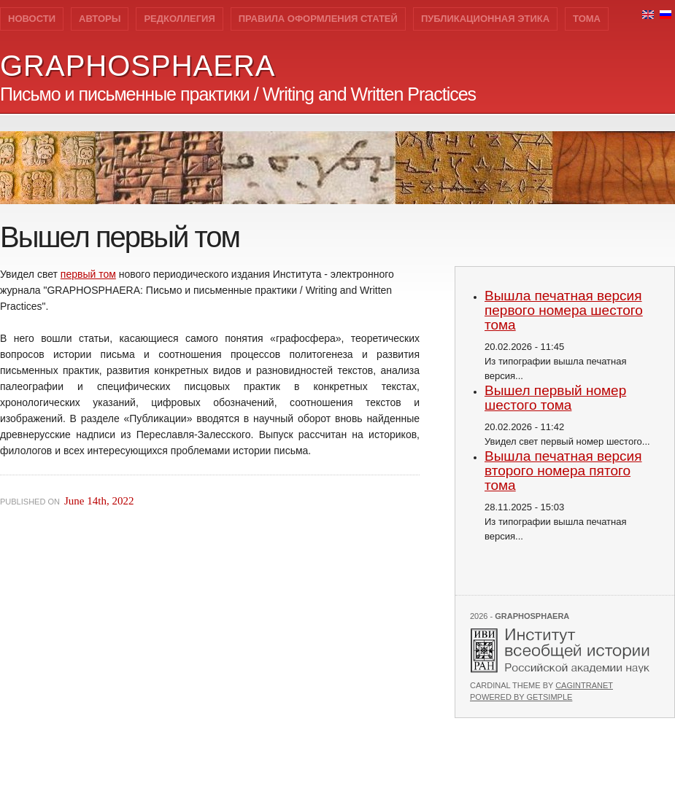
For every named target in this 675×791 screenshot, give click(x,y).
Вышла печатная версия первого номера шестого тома (564, 310)
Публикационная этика (485, 18)
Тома (587, 18)
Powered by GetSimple (521, 697)
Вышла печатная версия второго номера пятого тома (563, 470)
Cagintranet (584, 685)
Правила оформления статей (318, 18)
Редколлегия (179, 18)
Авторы (99, 18)
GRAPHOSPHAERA (138, 66)
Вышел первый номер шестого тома (555, 398)
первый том (88, 274)
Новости (31, 18)
